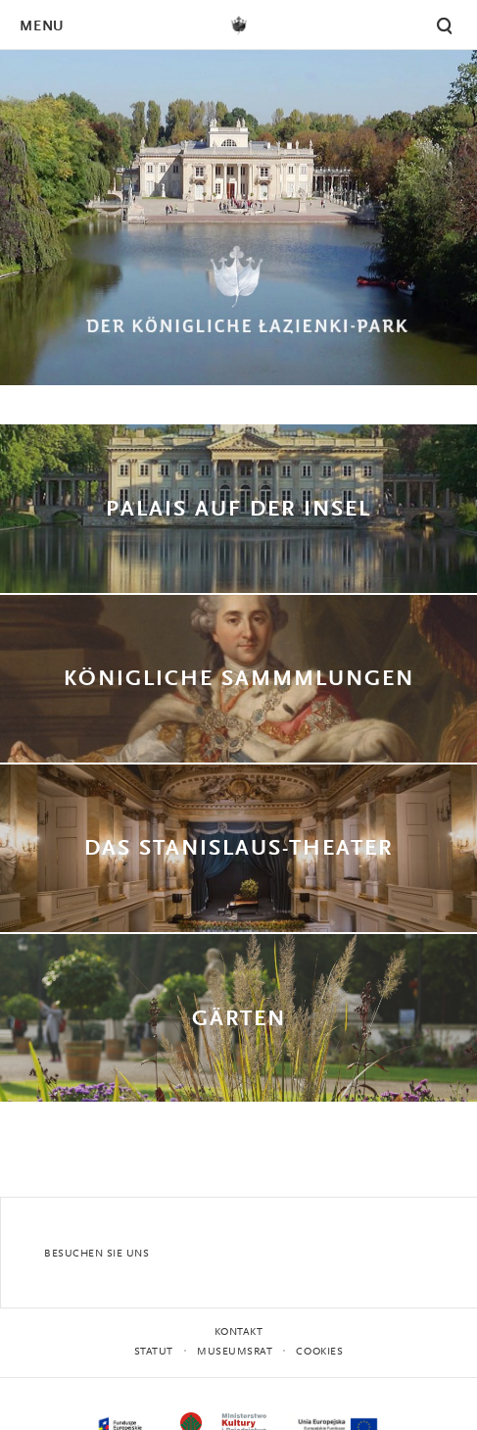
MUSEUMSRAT (235, 1352)
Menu (41, 27)
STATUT (153, 1352)
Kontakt (239, 1332)
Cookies (319, 1352)
